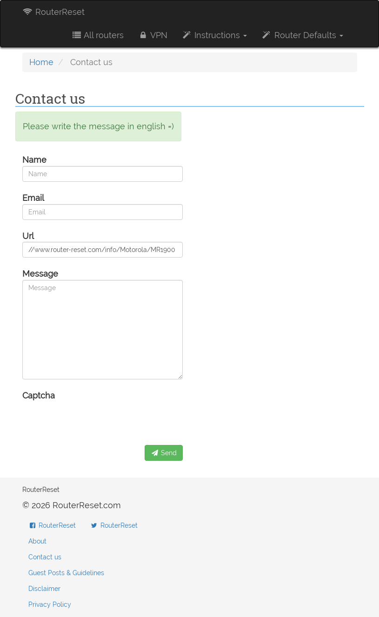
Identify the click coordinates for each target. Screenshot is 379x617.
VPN (152, 35)
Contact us (44, 557)
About (37, 541)
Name (34, 160)
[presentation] (93, 420)
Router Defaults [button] (302, 35)
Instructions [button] (214, 35)
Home (41, 62)
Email (33, 198)
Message (40, 274)
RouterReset (53, 12)
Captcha (38, 395)
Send (164, 453)
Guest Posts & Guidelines (66, 573)
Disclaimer (44, 588)
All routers (97, 35)
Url (28, 236)
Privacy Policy (49, 604)
